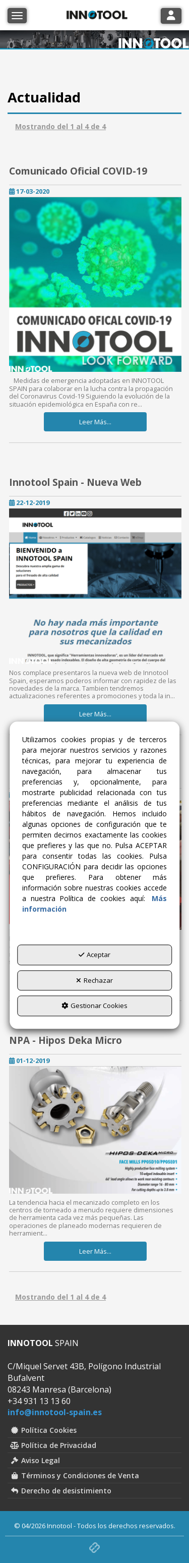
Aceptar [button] (94, 955)
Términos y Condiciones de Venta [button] (74, 1475)
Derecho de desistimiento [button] (60, 1490)
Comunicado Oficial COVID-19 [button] (78, 171)
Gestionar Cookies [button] (94, 1006)
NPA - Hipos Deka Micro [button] (65, 1040)
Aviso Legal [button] (35, 1460)
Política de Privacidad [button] (53, 1445)
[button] (95, 284)
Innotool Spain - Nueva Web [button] (75, 482)
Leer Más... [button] (95, 421)
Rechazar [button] (94, 980)
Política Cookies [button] (43, 1430)
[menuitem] (94, 1430)
